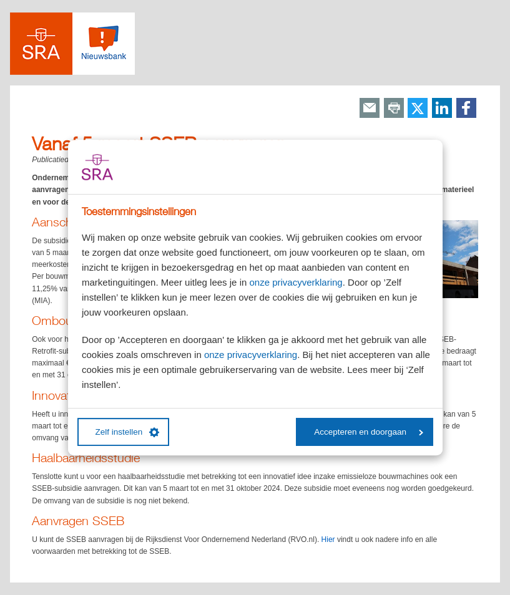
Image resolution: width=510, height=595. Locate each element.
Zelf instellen (128, 432)
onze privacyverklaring (295, 282)
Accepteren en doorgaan (368, 432)
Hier (328, 539)
